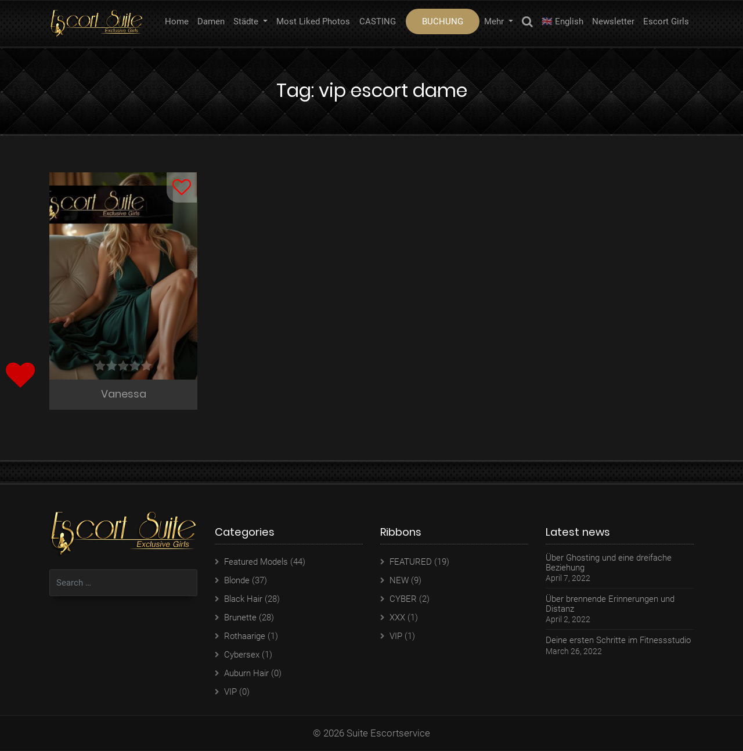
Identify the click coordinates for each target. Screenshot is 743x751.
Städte (247, 21)
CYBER (403, 599)
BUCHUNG (442, 21)
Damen (211, 21)
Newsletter (613, 21)
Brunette (240, 618)
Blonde (237, 581)
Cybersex (241, 655)
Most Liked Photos (313, 21)
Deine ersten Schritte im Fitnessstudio (618, 641)
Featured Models (256, 562)
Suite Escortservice (388, 733)
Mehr (495, 21)
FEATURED (410, 562)
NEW (399, 581)
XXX (397, 618)
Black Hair (243, 599)
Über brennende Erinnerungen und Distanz (610, 604)
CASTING (377, 21)
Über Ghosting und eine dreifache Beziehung (609, 563)
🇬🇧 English (562, 21)
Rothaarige (244, 636)
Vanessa (123, 394)
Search (527, 23)
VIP (230, 692)
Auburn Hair (246, 674)
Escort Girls (666, 21)
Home (177, 21)
